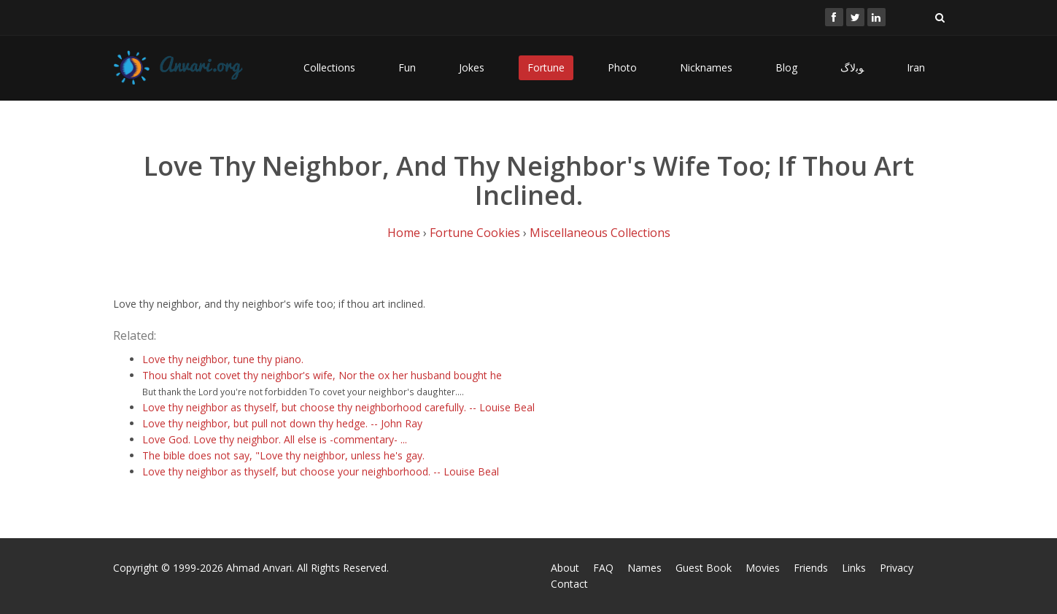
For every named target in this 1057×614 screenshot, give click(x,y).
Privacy (896, 568)
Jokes (471, 67)
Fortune (546, 67)
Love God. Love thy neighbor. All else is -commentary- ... (274, 439)
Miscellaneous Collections (600, 233)
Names (644, 568)
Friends (811, 568)
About (565, 568)
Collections (329, 67)
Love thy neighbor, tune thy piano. (222, 359)
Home (403, 233)
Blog (786, 67)
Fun (407, 67)
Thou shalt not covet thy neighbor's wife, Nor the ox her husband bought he (322, 375)
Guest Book (703, 568)
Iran (916, 67)
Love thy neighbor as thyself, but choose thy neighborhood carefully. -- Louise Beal (338, 407)
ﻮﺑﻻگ (852, 67)
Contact (569, 584)
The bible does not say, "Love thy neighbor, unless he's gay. (283, 455)
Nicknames (706, 67)
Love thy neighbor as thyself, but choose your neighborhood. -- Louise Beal (320, 471)
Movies (763, 568)
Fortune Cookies (475, 233)
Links (854, 568)
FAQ (603, 568)
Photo (622, 67)
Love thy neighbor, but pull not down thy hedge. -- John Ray (282, 423)
